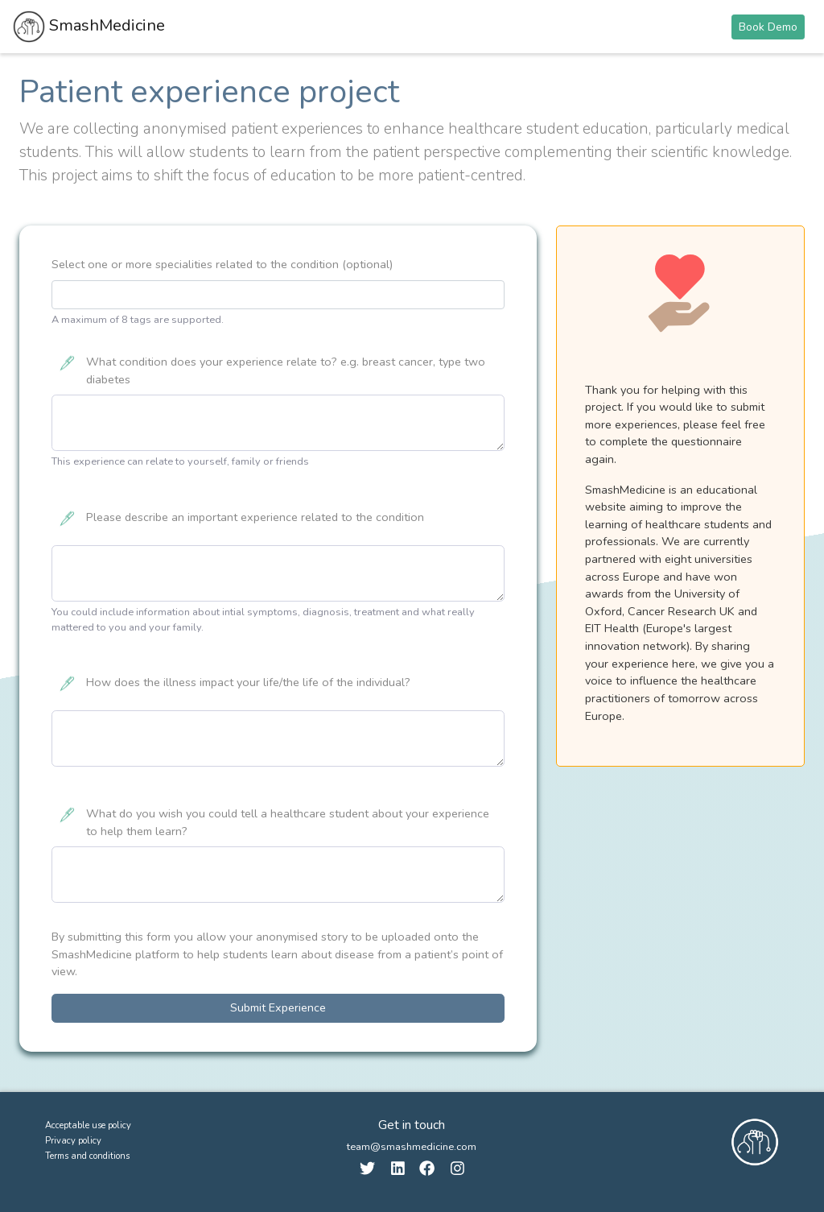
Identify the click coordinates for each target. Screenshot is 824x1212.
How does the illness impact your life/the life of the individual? (248, 682)
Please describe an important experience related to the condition (255, 517)
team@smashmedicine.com (411, 1147)
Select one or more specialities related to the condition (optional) (222, 264)
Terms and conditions (87, 1156)
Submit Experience (278, 1007)
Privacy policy (73, 1141)
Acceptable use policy (88, 1125)
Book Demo (768, 27)
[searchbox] (61, 294)
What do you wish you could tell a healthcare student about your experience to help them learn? (287, 822)
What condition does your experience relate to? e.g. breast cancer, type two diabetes (285, 370)
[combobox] (278, 294)
